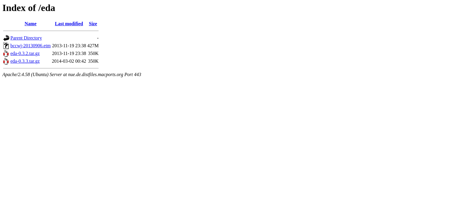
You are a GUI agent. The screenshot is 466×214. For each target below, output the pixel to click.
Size (93, 23)
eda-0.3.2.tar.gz (25, 53)
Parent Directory (26, 37)
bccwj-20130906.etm (30, 45)
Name (31, 23)
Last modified (69, 23)
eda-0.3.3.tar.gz (25, 61)
